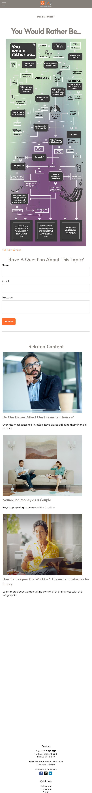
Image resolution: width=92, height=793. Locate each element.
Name (5, 265)
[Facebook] (41, 773)
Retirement (46, 786)
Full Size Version (12, 250)
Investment (46, 789)
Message (7, 297)
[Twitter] (46, 773)
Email (5, 281)
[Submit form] (9, 321)
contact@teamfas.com (46, 769)
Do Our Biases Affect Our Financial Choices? (38, 417)
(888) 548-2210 (50, 754)
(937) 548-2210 (49, 751)
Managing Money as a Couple (27, 499)
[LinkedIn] (50, 773)
